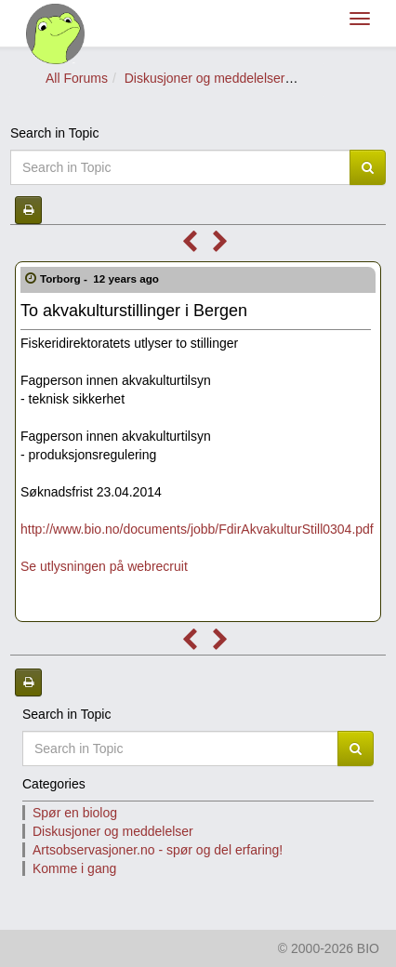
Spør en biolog (75, 812)
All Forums (77, 78)
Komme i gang (74, 868)
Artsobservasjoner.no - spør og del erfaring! (158, 849)
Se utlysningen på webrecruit (104, 566)
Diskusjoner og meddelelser (205, 78)
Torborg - (101, 278)
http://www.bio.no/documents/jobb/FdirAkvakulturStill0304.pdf (197, 529)
